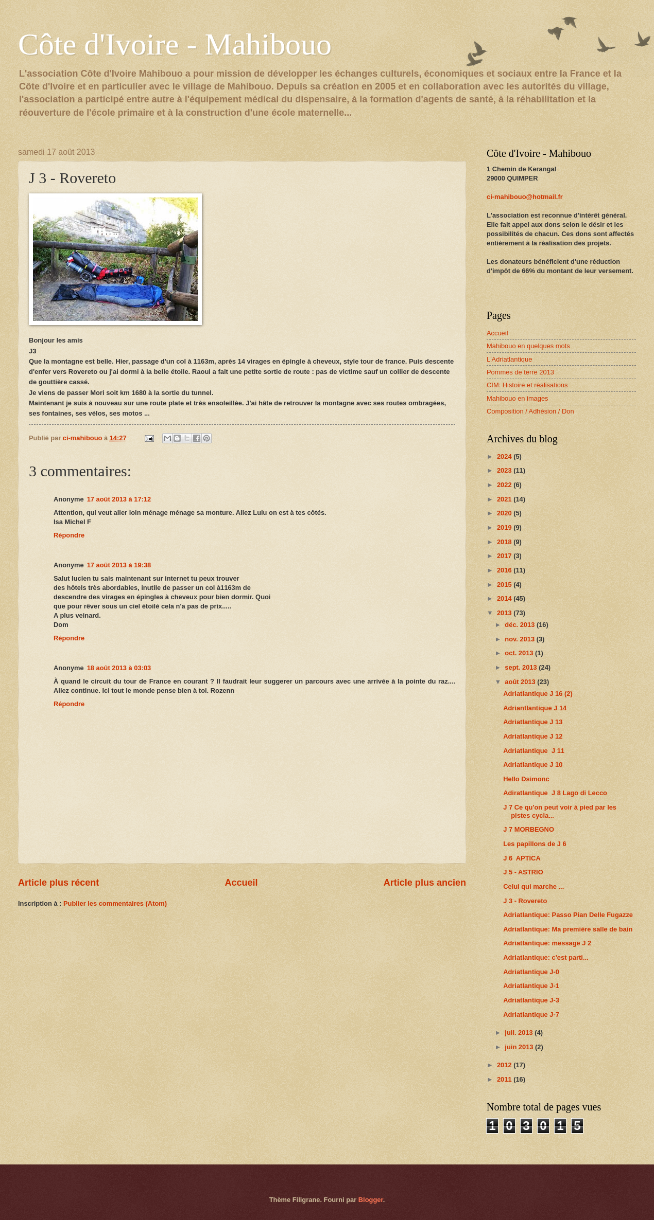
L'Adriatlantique (509, 359)
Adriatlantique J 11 (533, 751)
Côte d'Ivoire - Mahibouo (175, 44)
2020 (505, 513)
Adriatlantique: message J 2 (547, 943)
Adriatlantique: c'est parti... (545, 957)
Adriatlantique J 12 (532, 736)
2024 (505, 456)
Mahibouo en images (517, 398)
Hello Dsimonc (526, 779)
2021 (505, 499)
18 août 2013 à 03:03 (119, 668)
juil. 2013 (520, 1032)
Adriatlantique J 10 (532, 764)
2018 (505, 542)
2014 (505, 598)
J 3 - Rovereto (525, 901)
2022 (505, 485)
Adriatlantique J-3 (531, 1000)
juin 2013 (520, 1047)
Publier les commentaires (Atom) (115, 903)
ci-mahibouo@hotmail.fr (525, 197)
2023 (505, 470)
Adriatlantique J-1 (531, 986)
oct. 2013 (520, 653)
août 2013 (521, 682)
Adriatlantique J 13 (532, 722)
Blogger (370, 1200)
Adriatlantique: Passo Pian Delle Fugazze (568, 915)
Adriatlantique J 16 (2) (538, 693)
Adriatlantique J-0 (531, 972)
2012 (505, 1065)
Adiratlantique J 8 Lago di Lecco (555, 793)
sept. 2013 (522, 667)
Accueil (241, 882)
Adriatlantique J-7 (531, 1014)
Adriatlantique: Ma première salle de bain (567, 929)
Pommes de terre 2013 (520, 372)
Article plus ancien (425, 882)
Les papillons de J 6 (534, 844)
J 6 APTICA (522, 858)
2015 (505, 584)
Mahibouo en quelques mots (528, 346)
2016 (505, 570)
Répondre (69, 535)
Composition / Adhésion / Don (530, 411)
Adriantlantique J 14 (534, 708)
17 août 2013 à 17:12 (119, 499)
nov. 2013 (520, 639)
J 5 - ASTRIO (523, 872)
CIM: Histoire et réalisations (527, 385)
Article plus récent (58, 882)
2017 (505, 556)
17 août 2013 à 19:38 (119, 565)
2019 (505, 527)
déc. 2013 (521, 625)
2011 (505, 1079)
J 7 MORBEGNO (528, 829)
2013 (505, 613)
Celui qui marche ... (533, 886)
